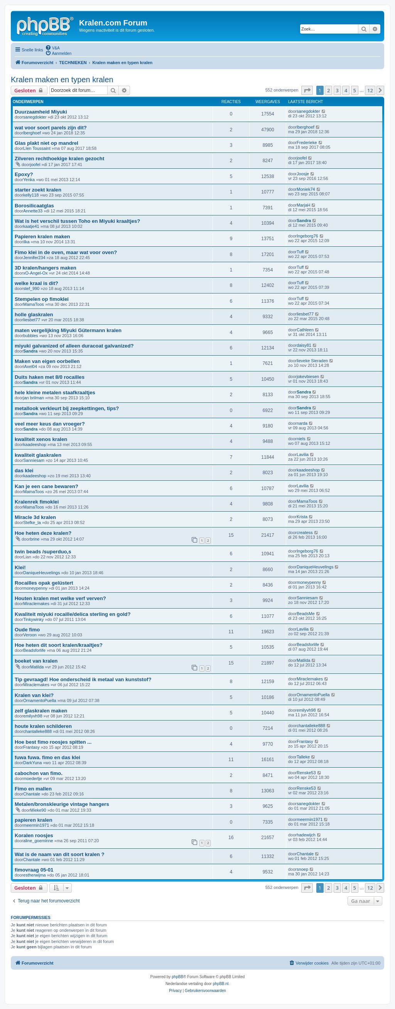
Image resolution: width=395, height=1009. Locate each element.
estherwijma (34, 875)
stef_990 (31, 288)
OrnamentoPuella (39, 700)
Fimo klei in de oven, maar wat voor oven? (66, 252)
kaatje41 (31, 226)
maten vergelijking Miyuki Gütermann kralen (68, 330)
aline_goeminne (38, 840)
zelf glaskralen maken (41, 711)
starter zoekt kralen (38, 190)
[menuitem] (52, 47)
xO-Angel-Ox (35, 273)
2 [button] (328, 90)
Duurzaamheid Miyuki (41, 112)
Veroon (30, 635)
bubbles (30, 335)
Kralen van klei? (34, 695)
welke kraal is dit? (36, 283)
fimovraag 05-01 (34, 870)
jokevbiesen (308, 376)
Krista (302, 516)
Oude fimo (27, 630)
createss (305, 532)
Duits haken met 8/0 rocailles (49, 377)
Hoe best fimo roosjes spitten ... (53, 742)
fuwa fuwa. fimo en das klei (47, 757)
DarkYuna (32, 762)
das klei (24, 470)
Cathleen (305, 329)
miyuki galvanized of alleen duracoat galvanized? (74, 346)
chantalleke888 (37, 731)
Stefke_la (32, 522)
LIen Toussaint (37, 148)
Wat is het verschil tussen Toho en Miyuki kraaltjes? (77, 221)
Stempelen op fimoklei (42, 299)
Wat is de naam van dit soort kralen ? (60, 854)
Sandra (304, 220)
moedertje (32, 778)
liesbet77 (31, 319)
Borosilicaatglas (34, 206)
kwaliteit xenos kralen (41, 439)
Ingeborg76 (307, 236)
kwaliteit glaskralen (38, 455)
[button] (307, 90)
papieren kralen (33, 820)
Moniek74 (306, 189)
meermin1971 (36, 825)
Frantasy (31, 747)
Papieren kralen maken (42, 236)
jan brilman (33, 397)
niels (301, 438)
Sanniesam (33, 460)
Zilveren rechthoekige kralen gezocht (59, 158)
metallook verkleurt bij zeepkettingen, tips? (67, 408)
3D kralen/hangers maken (45, 268)
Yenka (29, 179)
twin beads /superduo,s (43, 552)
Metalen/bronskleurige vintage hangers (62, 804)
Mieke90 (38, 810)
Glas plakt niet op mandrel (46, 143)
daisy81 (304, 345)
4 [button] (345, 90)
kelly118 (31, 195)
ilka (26, 241)
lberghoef (32, 133)
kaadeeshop (34, 444)
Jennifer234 (34, 257)
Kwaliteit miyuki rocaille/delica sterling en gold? (72, 614)
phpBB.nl (221, 984)
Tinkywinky (33, 619)
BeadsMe (305, 613)
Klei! (20, 567)
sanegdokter (35, 117)
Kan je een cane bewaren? (46, 486)
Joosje (303, 173)
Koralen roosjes (34, 835)
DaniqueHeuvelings (41, 572)
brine (34, 539)
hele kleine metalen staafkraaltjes (55, 392)
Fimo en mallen (33, 789)
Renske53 (306, 772)
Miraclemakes (36, 603)
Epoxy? (24, 174)
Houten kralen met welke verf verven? (60, 598)
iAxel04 (30, 366)
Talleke (303, 757)
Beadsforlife (34, 650)
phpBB (177, 977)
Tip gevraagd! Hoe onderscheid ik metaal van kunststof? (83, 679)
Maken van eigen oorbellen (47, 361)
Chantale (31, 794)
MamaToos (33, 304)
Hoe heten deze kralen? (43, 533)
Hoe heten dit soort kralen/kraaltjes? (59, 645)
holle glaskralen (34, 314)
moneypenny (35, 588)
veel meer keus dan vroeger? (50, 424)
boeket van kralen (36, 661)
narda (302, 423)
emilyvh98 (32, 716)
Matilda (37, 667)
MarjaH (303, 205)
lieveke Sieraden (312, 360)
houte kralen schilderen (43, 726)
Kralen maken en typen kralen (62, 79)
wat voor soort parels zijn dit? (51, 128)
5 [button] (354, 90)
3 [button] (337, 90)
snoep (302, 869)
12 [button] (370, 90)
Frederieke (307, 142)
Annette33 (32, 211)
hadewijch (306, 835)
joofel (35, 164)
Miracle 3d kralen (35, 517)
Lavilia (303, 454)
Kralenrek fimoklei (37, 502)
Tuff (300, 251)
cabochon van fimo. (38, 773)
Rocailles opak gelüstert (44, 583)
